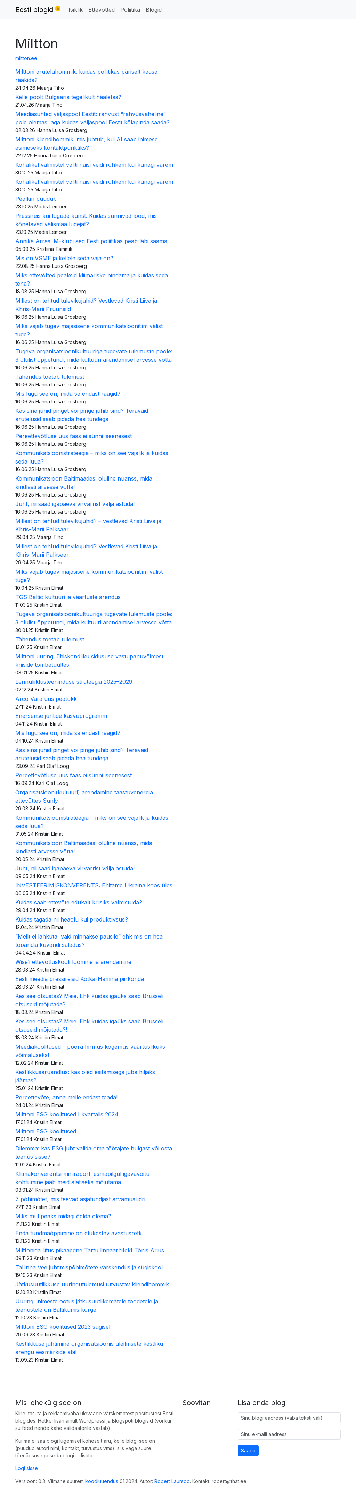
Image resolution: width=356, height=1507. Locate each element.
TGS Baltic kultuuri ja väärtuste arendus (68, 596)
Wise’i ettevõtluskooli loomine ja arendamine (73, 961)
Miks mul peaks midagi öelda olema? (64, 1216)
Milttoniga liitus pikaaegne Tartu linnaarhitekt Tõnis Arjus (89, 1250)
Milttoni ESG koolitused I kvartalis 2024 (67, 1114)
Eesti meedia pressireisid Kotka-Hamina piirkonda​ (79, 978)
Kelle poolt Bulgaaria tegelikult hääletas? (68, 96)
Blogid (154, 9)
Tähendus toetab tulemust (49, 376)
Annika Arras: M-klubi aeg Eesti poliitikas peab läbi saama (91, 241)
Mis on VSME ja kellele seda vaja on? (64, 258)
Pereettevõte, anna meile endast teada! (66, 1097)
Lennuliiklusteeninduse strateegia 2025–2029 (73, 681)
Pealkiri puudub (36, 198)
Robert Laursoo (172, 1481)
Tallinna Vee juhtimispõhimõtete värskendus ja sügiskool (89, 1267)
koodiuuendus (101, 1481)
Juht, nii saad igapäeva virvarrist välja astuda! (75, 503)
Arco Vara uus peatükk (46, 698)
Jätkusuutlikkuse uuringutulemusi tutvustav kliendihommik (92, 1284)
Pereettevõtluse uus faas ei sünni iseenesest (73, 436)
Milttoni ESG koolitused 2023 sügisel (63, 1326)
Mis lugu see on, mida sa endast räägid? (67, 393)
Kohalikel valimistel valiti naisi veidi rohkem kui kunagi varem (94, 164)
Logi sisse (26, 1468)
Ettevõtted (101, 9)
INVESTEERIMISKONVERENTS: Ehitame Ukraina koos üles (93, 885)
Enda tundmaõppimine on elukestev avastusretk (78, 1233)
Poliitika (130, 9)
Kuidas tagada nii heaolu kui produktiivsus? (71, 919)
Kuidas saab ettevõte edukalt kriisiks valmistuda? (78, 902)
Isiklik (75, 9)
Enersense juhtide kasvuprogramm (61, 715)
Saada (248, 1450)
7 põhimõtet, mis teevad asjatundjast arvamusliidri (80, 1199)
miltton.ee (26, 58)
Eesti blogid (37, 9)
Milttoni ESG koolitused (45, 1131)
